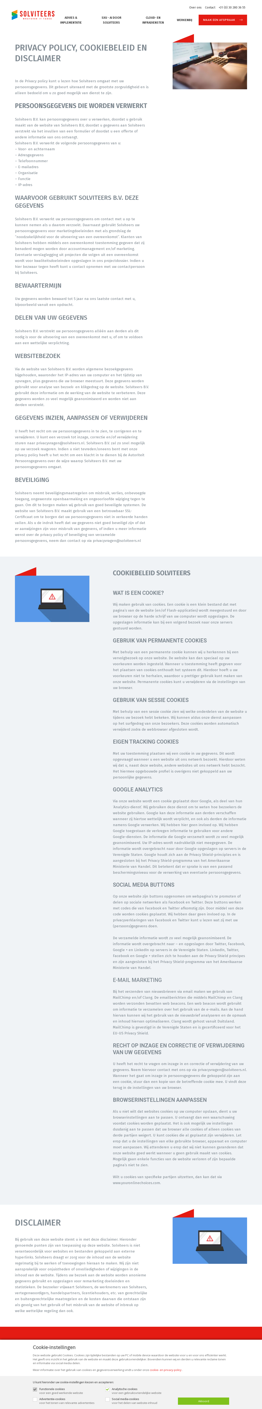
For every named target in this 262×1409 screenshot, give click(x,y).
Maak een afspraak (219, 19)
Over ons (195, 7)
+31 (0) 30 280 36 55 (232, 7)
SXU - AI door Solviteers (111, 20)
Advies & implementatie (71, 20)
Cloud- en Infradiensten (153, 20)
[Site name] (33, 14)
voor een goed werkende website (70, 1391)
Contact (210, 7)
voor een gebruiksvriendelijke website (143, 1391)
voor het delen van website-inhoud (143, 1401)
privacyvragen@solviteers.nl (60, 443)
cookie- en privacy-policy (166, 1370)
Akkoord (203, 1401)
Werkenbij (184, 20)
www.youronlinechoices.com (136, 1183)
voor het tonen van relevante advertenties (70, 1401)
